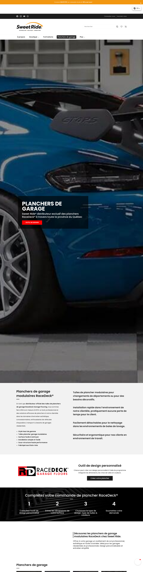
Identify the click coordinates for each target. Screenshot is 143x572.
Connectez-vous (109, 7)
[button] (32, 213)
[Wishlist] (122, 17)
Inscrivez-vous (122, 7)
